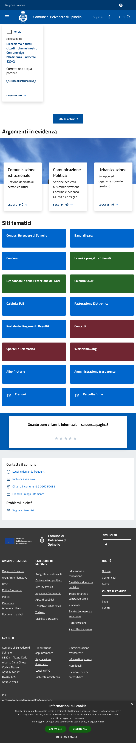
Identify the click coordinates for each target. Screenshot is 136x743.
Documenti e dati (12, 614)
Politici (6, 597)
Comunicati (109, 577)
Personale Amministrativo (11, 605)
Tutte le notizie (68, 119)
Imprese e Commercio (48, 593)
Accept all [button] (55, 729)
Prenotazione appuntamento (44, 650)
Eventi (106, 608)
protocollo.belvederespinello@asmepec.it (27, 700)
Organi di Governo (13, 571)
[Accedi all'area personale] (121, 5)
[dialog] (68, 722)
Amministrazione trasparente (79, 650)
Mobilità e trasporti (46, 618)
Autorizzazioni (77, 623)
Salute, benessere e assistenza (80, 613)
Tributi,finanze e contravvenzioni (78, 596)
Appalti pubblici (44, 599)
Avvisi (105, 584)
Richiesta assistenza (47, 677)
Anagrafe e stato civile (48, 574)
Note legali (75, 665)
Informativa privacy (80, 659)
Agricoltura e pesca (80, 629)
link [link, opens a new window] (102, 721)
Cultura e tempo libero (48, 580)
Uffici (5, 584)
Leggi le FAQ (42, 670)
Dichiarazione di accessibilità (78, 674)
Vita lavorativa (44, 587)
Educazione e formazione (76, 573)
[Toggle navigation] (7, 17)
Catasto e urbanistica (48, 606)
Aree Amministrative (14, 577)
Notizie (13, 31)
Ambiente (74, 605)
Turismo (40, 612)
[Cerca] (128, 17)
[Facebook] (107, 17)
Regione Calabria (15, 5)
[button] (68, 737)
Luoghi (106, 601)
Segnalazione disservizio (43, 661)
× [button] (132, 704)
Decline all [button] (80, 728)
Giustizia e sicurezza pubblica (81, 584)
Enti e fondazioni (12, 590)
